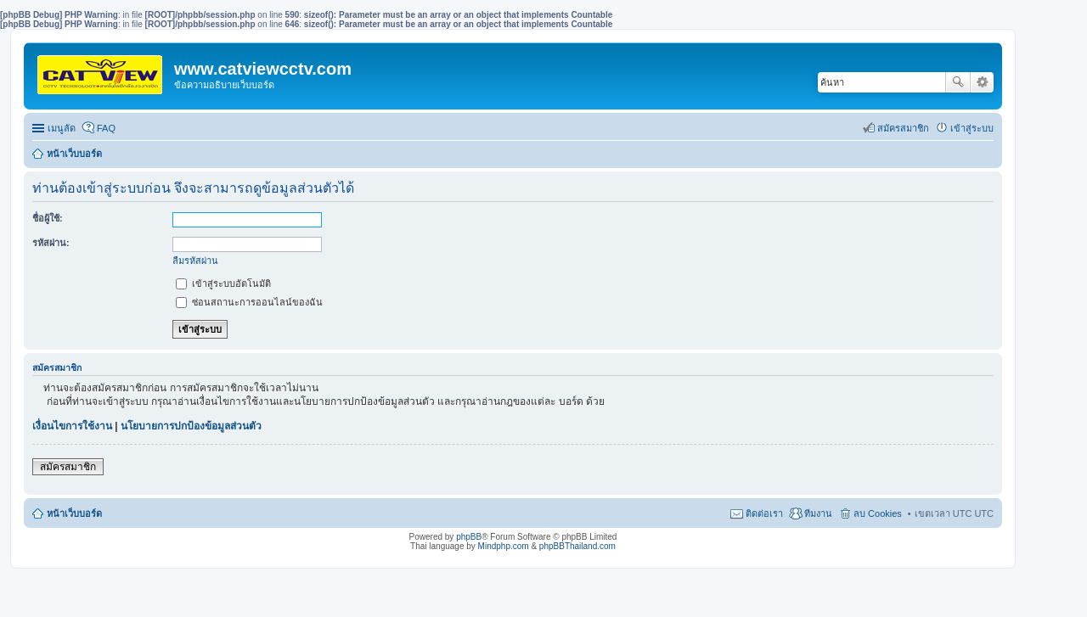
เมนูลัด (62, 128)
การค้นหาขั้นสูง (982, 82)
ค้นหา (958, 82)
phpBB (469, 536)
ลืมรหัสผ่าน (195, 260)
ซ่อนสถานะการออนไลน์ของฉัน (249, 302)
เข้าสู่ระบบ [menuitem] (972, 128)
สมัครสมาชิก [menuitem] (903, 128)
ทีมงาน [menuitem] (818, 513)
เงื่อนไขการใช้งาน (72, 426)
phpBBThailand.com (577, 546)
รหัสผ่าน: (51, 243)
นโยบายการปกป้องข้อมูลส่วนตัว (191, 426)
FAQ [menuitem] (106, 128)
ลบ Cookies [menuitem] (877, 513)
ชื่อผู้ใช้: (47, 218)
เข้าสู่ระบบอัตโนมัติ (223, 283)
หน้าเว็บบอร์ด (74, 154)
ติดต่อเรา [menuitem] (764, 513)
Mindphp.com (503, 546)
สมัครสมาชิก (68, 467)
